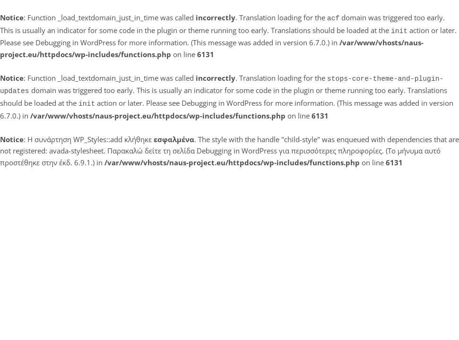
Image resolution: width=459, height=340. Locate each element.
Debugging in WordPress (75, 40)
